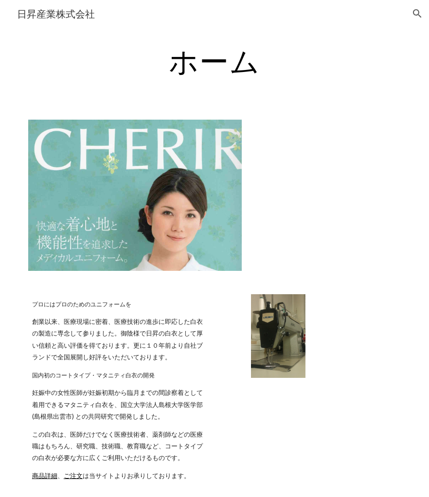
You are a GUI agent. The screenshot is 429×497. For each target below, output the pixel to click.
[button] (417, 13)
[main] (214, 61)
